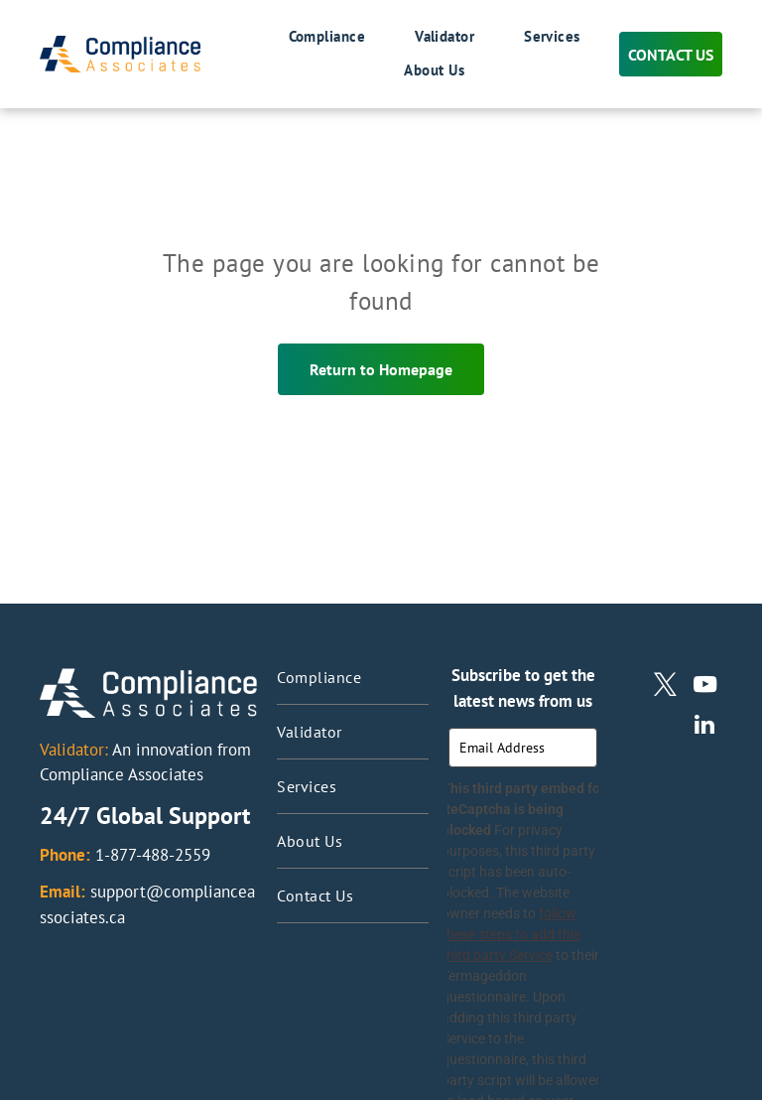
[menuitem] (302, 38)
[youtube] (705, 687)
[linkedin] (705, 727)
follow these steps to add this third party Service (523, 944)
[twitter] (665, 687)
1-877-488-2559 (152, 855)
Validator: (74, 749)
